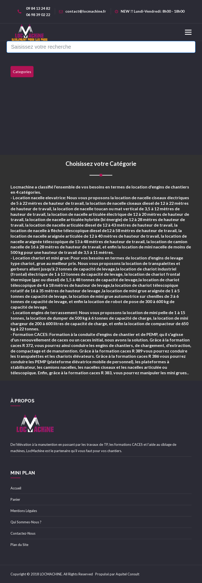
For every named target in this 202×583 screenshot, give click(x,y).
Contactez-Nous (22, 533)
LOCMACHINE (51, 574)
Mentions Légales (23, 511)
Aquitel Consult (127, 574)
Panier (15, 499)
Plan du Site (19, 545)
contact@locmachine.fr (82, 11)
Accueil (15, 488)
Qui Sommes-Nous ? (25, 522)
